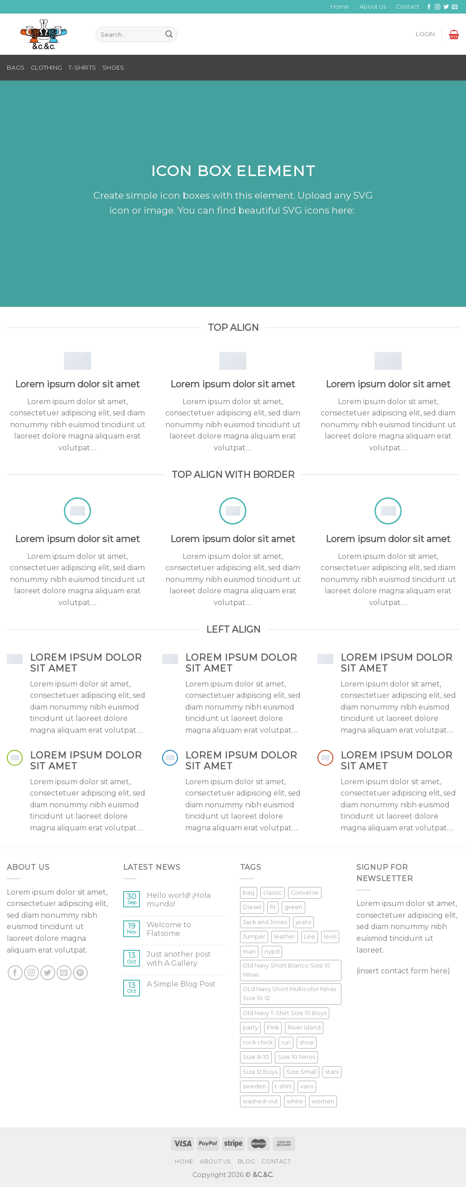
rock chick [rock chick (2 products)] (258, 1042)
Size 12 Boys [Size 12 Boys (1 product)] (260, 1071)
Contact (407, 6)
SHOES (113, 67)
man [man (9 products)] (249, 951)
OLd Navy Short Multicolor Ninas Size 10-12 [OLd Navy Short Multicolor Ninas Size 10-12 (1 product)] (289, 993)
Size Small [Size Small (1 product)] (301, 1071)
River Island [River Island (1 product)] (304, 1027)
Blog (246, 1161)
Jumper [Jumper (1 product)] (254, 936)
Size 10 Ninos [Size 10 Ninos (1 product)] (296, 1057)
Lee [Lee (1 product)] (309, 936)
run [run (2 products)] (286, 1042)
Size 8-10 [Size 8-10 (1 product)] (256, 1057)
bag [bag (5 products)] (249, 892)
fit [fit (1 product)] (273, 907)
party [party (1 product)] (250, 1027)
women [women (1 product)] (323, 1101)
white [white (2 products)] (295, 1101)
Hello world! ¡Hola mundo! (179, 899)
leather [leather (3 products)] (284, 936)
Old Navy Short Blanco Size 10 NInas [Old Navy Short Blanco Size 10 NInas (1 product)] (286, 970)
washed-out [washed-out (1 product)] (260, 1101)
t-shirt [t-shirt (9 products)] (283, 1086)
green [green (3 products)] (293, 907)
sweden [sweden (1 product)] (254, 1086)
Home (340, 6)
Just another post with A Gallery (179, 958)
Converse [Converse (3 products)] (305, 892)
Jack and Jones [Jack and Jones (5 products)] (265, 922)
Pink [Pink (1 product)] (273, 1027)
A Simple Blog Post (181, 984)
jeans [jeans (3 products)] (303, 922)
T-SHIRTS (82, 67)
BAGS (15, 67)
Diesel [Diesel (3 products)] (252, 907)
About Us (373, 6)
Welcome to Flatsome (169, 929)
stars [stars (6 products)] (332, 1071)
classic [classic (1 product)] (272, 892)
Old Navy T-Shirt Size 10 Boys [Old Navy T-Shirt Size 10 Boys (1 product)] (285, 1013)
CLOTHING (46, 67)
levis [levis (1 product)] (330, 936)
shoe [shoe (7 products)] (306, 1042)
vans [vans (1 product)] (306, 1086)
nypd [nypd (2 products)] (271, 951)
